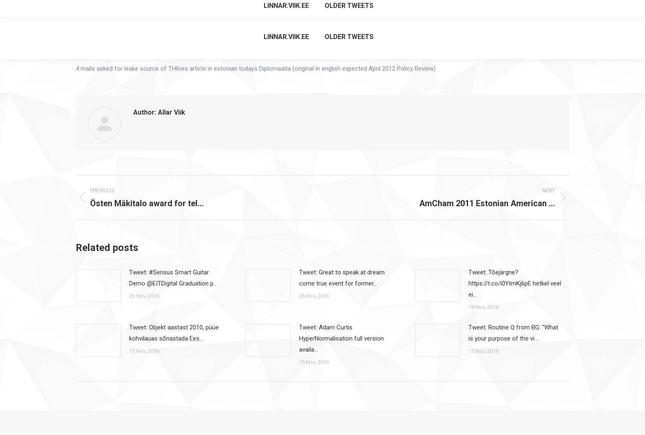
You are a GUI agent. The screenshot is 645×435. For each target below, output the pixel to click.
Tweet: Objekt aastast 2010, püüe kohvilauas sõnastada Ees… (174, 333)
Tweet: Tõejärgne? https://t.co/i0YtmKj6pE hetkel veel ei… (515, 283)
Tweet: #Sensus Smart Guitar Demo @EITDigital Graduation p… (173, 278)
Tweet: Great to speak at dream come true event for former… (342, 278)
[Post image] (98, 285)
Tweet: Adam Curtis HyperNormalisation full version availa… (341, 338)
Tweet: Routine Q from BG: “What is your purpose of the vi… (513, 333)
